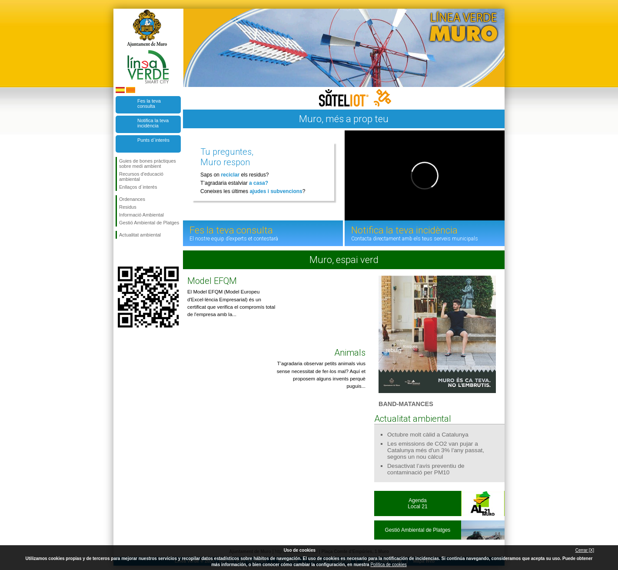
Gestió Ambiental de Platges (149, 222)
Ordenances (132, 199)
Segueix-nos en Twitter (135, 252)
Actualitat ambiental (140, 234)
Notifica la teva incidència (153, 123)
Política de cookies (388, 564)
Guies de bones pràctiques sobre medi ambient (147, 163)
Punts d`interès (153, 140)
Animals (349, 352)
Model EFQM (212, 281)
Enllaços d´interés (138, 187)
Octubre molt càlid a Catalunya (427, 434)
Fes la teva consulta (149, 103)
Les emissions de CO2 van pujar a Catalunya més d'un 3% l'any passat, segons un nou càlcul (435, 450)
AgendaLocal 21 (417, 503)
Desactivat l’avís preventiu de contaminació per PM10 (426, 469)
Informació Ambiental (141, 214)
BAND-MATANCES (406, 403)
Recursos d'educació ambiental (141, 176)
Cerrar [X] (584, 550)
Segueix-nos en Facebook (121, 252)
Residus (127, 207)
